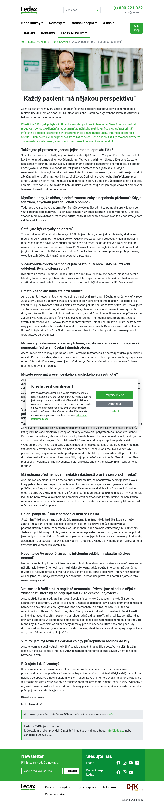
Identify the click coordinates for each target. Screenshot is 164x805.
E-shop (136, 28)
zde (111, 714)
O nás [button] (107, 23)
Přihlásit (71, 771)
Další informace (39, 418)
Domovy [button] (55, 23)
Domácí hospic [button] (82, 23)
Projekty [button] (65, 787)
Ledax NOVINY (37, 41)
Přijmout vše (114, 395)
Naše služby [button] (30, 23)
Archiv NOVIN (59, 41)
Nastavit (114, 411)
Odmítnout (114, 403)
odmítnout (81, 415)
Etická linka (108, 787)
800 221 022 (128, 7)
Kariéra (29, 33)
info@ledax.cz (134, 12)
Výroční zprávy (87, 787)
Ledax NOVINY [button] (72, 33)
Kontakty (48, 33)
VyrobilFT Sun (132, 800)
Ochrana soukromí (56, 794)
